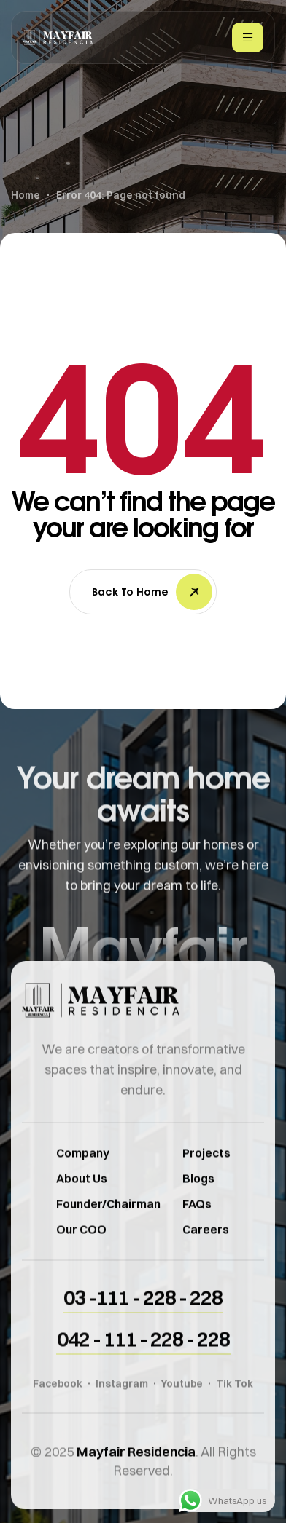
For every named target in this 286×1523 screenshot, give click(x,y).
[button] (143, 1315)
